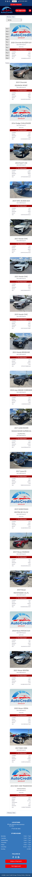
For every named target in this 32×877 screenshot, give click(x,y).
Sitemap (28, 875)
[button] (30, 10)
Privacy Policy (21, 875)
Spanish (14, 1)
